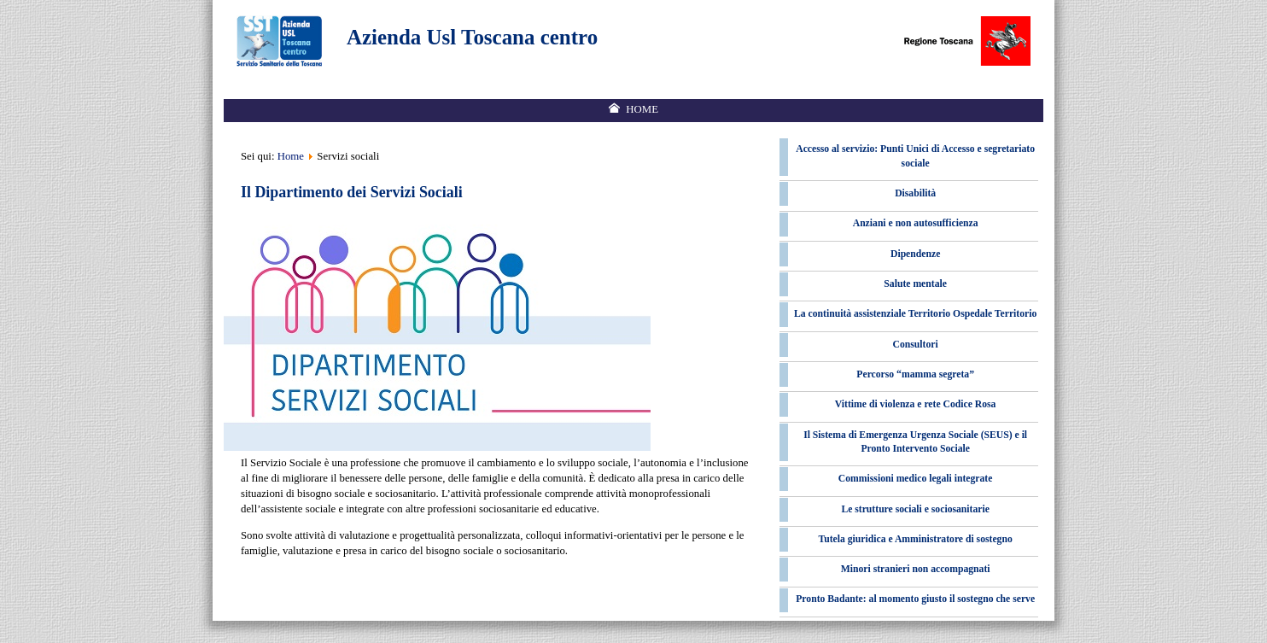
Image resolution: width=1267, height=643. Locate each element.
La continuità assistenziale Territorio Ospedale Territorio (915, 313)
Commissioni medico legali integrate (915, 478)
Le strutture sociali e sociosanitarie (915, 509)
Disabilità (915, 193)
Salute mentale (915, 283)
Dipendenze (915, 254)
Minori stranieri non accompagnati (915, 569)
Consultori (915, 344)
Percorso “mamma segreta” (915, 374)
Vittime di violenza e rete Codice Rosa (915, 404)
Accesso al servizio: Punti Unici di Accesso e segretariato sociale (915, 155)
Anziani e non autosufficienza (915, 223)
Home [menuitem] (642, 109)
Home (290, 156)
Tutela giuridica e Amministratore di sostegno (916, 539)
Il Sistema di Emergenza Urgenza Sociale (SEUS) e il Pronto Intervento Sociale (915, 442)
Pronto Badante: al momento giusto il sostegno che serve (915, 599)
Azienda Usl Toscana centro (472, 37)
